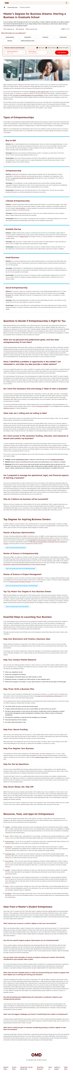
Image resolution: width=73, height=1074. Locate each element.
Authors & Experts (57, 1068)
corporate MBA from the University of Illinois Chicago (41, 540)
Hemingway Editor (10, 854)
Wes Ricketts (21, 29)
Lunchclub (8, 877)
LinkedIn (7, 870)
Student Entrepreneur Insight (27, 40)
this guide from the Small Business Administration (48, 696)
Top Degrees (45, 37)
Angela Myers (10, 29)
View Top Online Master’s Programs (17, 606)
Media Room (66, 1068)
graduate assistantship (57, 459)
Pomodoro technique (42, 406)
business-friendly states (41, 757)
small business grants (22, 459)
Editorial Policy (6, 1068)
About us (50, 1068)
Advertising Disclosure (40, 1068)
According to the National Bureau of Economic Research (28, 95)
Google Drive (8, 846)
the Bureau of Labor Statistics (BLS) (39, 91)
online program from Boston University (20, 581)
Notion (7, 886)
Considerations (27, 37)
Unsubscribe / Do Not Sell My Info (26, 1068)
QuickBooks (8, 893)
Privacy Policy (14, 1068)
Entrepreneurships (10, 37)
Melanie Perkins (24, 236)
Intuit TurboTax (9, 861)
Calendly (7, 827)
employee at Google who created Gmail (23, 178)
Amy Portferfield (20, 208)
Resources (9, 40)
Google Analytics (9, 841)
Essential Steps (63, 37)
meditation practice (8, 408)
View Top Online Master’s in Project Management (22, 585)
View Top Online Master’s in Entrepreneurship (20, 568)
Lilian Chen (33, 29)
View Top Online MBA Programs (15, 547)
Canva (7, 836)
